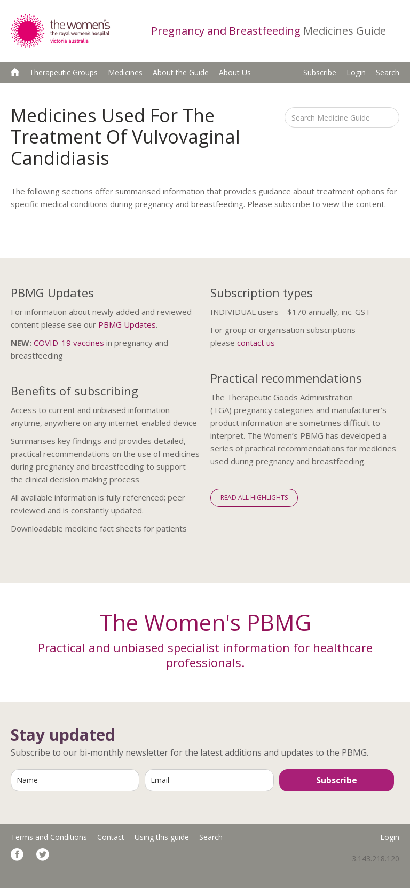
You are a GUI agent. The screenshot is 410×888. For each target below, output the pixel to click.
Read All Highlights (254, 497)
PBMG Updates (127, 324)
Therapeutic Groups (63, 72)
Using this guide (162, 837)
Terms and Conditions (49, 837)
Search (387, 72)
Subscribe (319, 72)
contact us (256, 342)
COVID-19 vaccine (67, 342)
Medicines (125, 72)
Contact (110, 837)
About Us (235, 72)
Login (356, 72)
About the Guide (181, 72)
